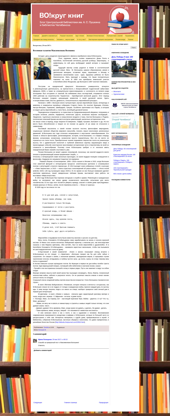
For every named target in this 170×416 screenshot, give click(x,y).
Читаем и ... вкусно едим (65, 39)
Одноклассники (119, 94)
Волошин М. (42, 330)
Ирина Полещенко (45, 339)
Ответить (41, 345)
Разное (130, 39)
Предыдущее (103, 402)
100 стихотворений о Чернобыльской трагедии (122, 169)
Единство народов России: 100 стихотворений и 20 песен (124, 155)
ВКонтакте (117, 91)
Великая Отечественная (95, 36)
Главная (36, 36)
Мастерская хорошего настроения (101, 39)
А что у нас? (81, 39)
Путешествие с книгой (114, 36)
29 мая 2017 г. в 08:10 (60, 339)
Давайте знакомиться (49, 36)
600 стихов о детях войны (123, 174)
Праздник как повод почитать (43, 39)
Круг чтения (80, 36)
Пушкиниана (129, 36)
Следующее (38, 402)
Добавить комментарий (42, 350)
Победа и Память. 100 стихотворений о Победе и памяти (123, 162)
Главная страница (70, 402)
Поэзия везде (120, 39)
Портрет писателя (66, 36)
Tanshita (46, 327)
